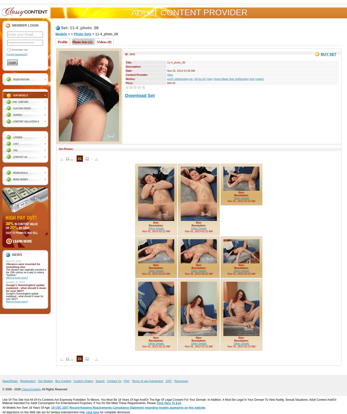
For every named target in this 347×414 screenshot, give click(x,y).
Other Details (156, 228)
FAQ (126, 381)
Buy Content (63, 381)
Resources (181, 381)
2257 (169, 381)
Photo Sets (82, 34)
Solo (252, 78)
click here (92, 412)
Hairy (210, 78)
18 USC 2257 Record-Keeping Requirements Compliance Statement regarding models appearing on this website (128, 407)
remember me (19, 49)
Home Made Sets (224, 78)
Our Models (45, 381)
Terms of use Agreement (147, 381)
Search (100, 381)
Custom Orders (83, 381)
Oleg (170, 74)
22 (87, 159)
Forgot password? (17, 54)
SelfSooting (241, 78)
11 (68, 159)
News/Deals (10, 381)
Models (61, 34)
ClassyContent (31, 389)
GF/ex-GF (200, 78)
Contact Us (114, 381)
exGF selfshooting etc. (180, 78)
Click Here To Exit (169, 403)
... (71, 159)
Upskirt (259, 78)
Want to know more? (17, 277)
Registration (28, 381)
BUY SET (328, 54)
